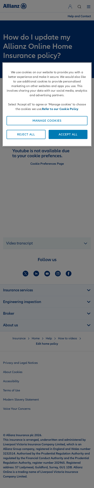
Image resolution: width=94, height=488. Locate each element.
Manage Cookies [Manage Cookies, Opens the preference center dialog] (47, 120)
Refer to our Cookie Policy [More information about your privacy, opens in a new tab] (60, 109)
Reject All (26, 134)
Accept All (68, 134)
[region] (47, 104)
